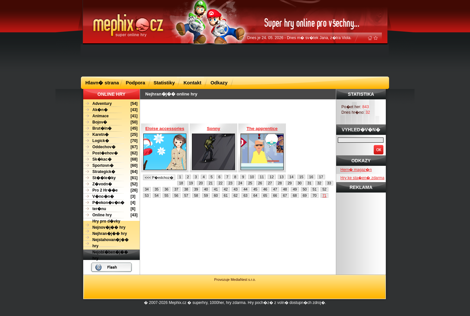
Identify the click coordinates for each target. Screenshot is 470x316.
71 (324, 195)
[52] (110, 184)
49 (295, 189)
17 (321, 177)
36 (166, 189)
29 (289, 183)
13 (282, 177)
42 (226, 189)
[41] (110, 116)
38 (186, 189)
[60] (110, 166)
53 (147, 195)
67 (285, 195)
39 (196, 189)
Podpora (135, 82)
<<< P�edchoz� (159, 178)
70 (315, 195)
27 (270, 183)
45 (255, 189)
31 (309, 183)
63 (245, 195)
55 (166, 195)
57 (186, 195)
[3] (109, 197)
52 (324, 189)
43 (236, 189)
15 (301, 177)
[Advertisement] (235, 60)
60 (216, 195)
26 (260, 183)
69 (305, 195)
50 (305, 189)
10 (252, 177)
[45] (110, 128)
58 (196, 195)
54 (157, 195)
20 (201, 183)
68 (295, 195)
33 (329, 183)
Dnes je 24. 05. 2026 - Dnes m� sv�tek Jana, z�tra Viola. (299, 38)
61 (226, 195)
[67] (110, 147)
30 (300, 183)
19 (191, 183)
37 (176, 189)
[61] (110, 178)
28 (280, 183)
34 (147, 189)
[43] (110, 110)
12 (272, 177)
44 (245, 189)
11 (262, 177)
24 (240, 183)
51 (315, 189)
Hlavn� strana (102, 82)
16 (311, 177)
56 (176, 195)
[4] (109, 203)
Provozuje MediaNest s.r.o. (235, 279)
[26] (110, 190)
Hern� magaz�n (356, 169)
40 (206, 189)
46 (265, 189)
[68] (110, 159)
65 (265, 195)
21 (210, 183)
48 (285, 189)
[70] (110, 141)
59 (206, 195)
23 (230, 183)
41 (216, 189)
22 (221, 183)
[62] (110, 153)
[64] (110, 172)
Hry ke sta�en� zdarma (362, 178)
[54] (110, 104)
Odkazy (219, 82)
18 (181, 183)
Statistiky (164, 82)
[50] (110, 122)
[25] (110, 135)
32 (319, 183)
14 (291, 177)
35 (157, 189)
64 (255, 195)
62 (236, 195)
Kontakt (192, 82)
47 (275, 189)
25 (250, 183)
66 (275, 195)
